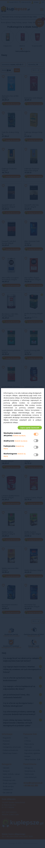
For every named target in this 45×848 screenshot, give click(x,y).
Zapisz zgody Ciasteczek (29, 428)
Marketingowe (10, 454)
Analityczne (9, 441)
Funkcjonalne (9, 446)
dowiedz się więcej (19, 436)
